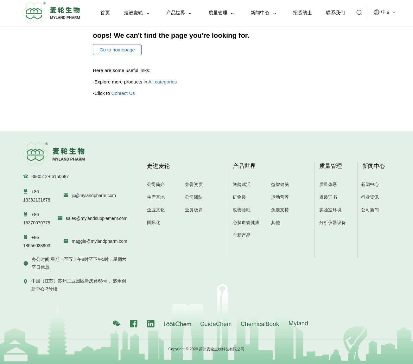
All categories (162, 81)
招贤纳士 (302, 12)
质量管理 (221, 13)
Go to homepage (117, 49)
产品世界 (179, 13)
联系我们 (335, 12)
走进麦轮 (136, 13)
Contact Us (123, 93)
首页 (105, 12)
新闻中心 (263, 13)
